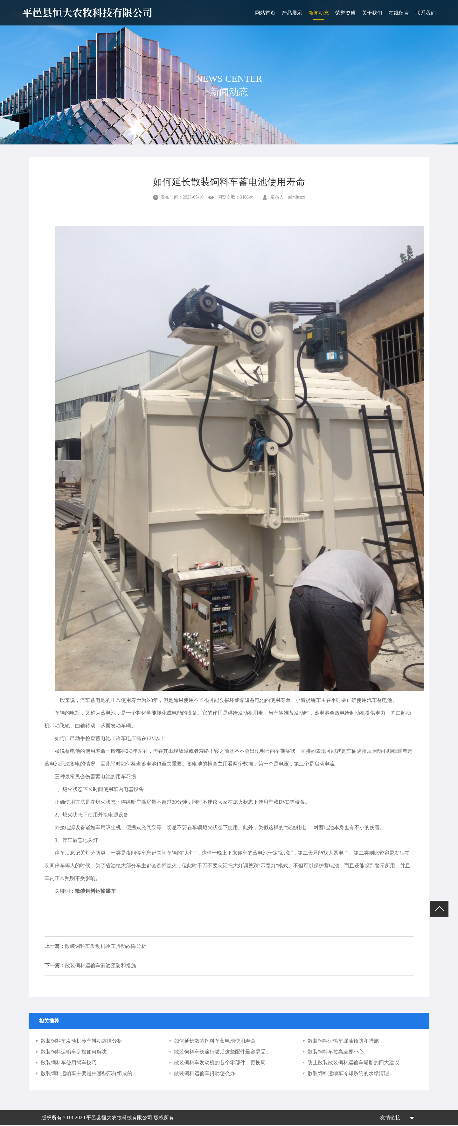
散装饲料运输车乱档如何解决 (74, 1052)
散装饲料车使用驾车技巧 (69, 1063)
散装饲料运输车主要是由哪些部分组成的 (86, 1074)
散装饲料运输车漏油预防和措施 (90, 966)
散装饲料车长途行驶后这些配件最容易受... (221, 1052)
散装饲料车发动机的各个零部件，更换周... (221, 1063)
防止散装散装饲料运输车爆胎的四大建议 (353, 1063)
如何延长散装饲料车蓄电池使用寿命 (214, 1041)
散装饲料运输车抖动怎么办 (204, 1074)
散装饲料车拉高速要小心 (336, 1052)
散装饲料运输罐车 (95, 891)
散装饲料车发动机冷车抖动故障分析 (95, 946)
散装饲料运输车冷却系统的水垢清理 (348, 1074)
